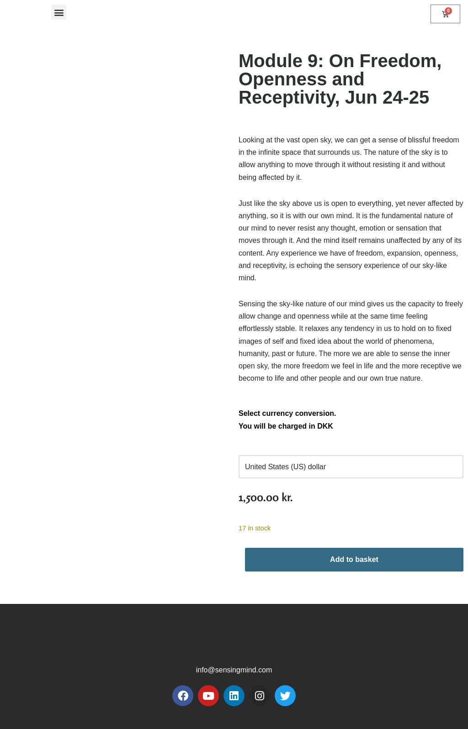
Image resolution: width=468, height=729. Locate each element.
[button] (58, 12)
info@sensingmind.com (234, 670)
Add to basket (354, 559)
